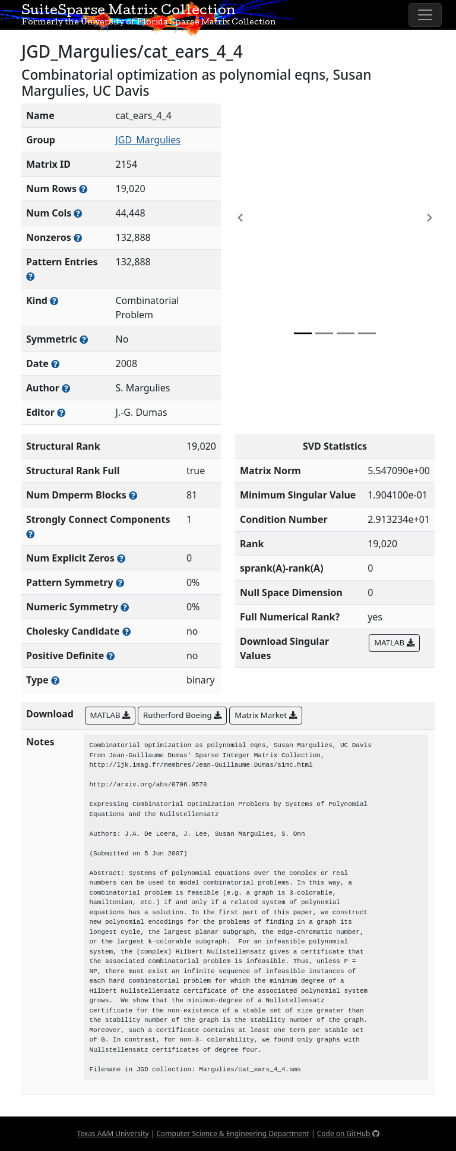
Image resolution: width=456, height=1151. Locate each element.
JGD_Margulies (147, 139)
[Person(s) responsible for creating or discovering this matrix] (66, 388)
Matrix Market (265, 715)
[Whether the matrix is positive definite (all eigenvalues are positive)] (110, 655)
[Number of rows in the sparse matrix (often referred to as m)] (83, 189)
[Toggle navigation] (425, 15)
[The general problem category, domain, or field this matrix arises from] (54, 300)
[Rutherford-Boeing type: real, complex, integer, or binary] (55, 680)
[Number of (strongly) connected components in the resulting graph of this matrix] (30, 534)
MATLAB (394, 642)
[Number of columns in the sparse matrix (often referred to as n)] (78, 213)
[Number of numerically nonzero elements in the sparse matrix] (78, 237)
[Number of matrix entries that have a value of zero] (121, 558)
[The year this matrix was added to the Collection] (55, 363)
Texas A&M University (112, 1133)
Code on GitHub (348, 1133)
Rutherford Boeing (182, 715)
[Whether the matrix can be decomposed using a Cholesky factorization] (126, 631)
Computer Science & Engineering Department (232, 1133)
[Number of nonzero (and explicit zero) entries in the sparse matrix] (30, 276)
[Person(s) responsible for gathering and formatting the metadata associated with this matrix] (61, 412)
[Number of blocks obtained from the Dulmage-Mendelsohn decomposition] (133, 495)
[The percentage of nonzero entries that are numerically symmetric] (125, 607)
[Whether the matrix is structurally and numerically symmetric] (84, 339)
